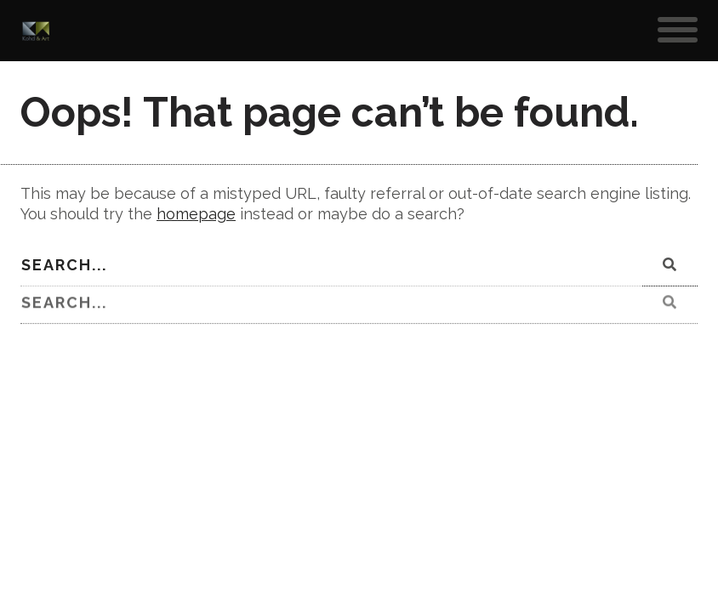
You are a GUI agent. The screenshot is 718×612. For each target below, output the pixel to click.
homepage (196, 214)
